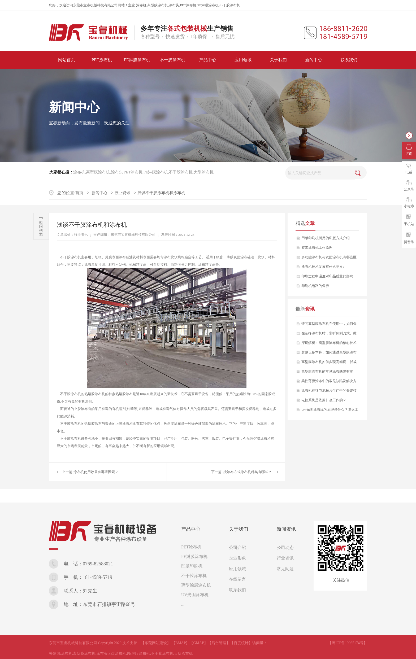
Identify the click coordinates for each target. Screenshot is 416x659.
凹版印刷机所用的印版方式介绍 (325, 238)
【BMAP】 (181, 643)
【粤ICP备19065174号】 (347, 643)
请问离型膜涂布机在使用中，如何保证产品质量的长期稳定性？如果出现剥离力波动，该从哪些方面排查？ (329, 325)
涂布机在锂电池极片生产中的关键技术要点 (329, 392)
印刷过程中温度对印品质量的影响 (327, 276)
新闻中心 (99, 193)
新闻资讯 (286, 529)
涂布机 (141, 5)
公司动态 (285, 547)
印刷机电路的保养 (315, 286)
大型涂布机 (204, 172)
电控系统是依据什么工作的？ (323, 400)
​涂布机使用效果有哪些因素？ (95, 472)
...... (184, 604)
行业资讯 (122, 193)
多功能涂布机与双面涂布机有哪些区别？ (329, 258)
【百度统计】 (241, 643)
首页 (79, 193)
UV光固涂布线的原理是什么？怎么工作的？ (329, 411)
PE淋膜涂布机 (208, 5)
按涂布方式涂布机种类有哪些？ (247, 472)
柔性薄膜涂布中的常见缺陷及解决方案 (329, 382)
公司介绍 (237, 547)
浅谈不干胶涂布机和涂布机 (161, 193)
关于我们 (238, 529)
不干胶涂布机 (229, 5)
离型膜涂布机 (157, 5)
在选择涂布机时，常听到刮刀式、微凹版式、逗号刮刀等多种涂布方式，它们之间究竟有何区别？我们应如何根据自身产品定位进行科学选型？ (329, 334)
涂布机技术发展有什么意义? (322, 267)
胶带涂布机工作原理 (316, 248)
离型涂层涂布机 (196, 585)
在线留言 (237, 579)
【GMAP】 (198, 643)
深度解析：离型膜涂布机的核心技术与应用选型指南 (329, 344)
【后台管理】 (219, 643)
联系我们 (237, 590)
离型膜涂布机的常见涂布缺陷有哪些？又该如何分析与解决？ (327, 372)
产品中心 (190, 529)
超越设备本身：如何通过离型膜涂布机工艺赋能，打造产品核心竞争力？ (329, 353)
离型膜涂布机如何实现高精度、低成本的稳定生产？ (329, 363)
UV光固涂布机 (195, 594)
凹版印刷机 (191, 566)
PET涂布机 (188, 5)
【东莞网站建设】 (156, 643)
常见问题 (285, 568)
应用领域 (237, 568)
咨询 (408, 150)
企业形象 (237, 558)
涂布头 (174, 5)
